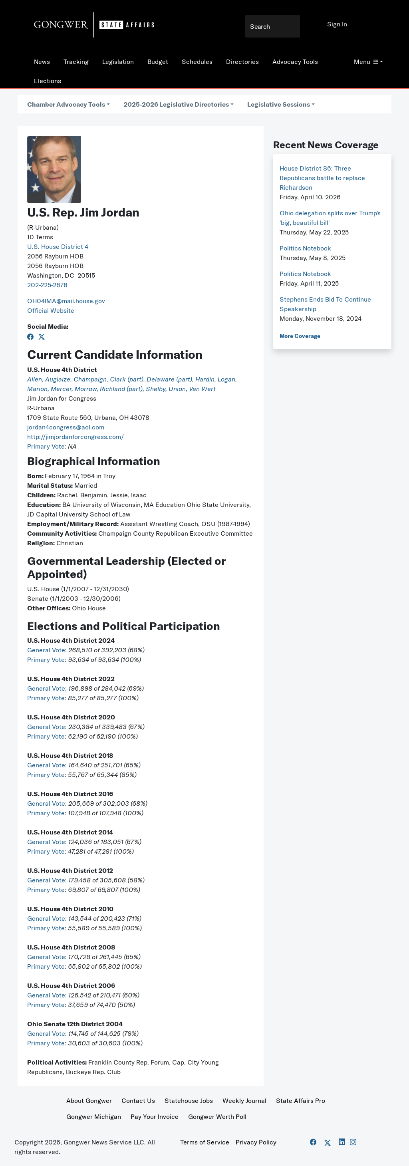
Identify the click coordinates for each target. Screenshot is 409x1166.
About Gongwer (89, 1100)
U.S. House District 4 (57, 246)
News (42, 62)
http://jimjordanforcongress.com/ (75, 437)
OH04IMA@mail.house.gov (66, 301)
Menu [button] (366, 62)
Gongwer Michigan (93, 1116)
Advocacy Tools (295, 62)
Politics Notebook (305, 248)
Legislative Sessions (278, 104)
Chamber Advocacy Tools (66, 104)
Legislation (118, 62)
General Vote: (47, 650)
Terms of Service (204, 1142)
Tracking (76, 62)
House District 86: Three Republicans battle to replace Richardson (322, 177)
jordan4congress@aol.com (65, 427)
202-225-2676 (47, 285)
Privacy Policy (256, 1142)
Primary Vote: (47, 446)
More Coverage (300, 336)
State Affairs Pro (300, 1100)
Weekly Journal (244, 1100)
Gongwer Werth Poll (217, 1116)
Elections (47, 81)
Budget (157, 62)
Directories (242, 62)
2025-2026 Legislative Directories (176, 104)
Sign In (337, 24)
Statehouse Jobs (189, 1100)
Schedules (197, 62)
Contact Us (138, 1100)
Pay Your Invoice (155, 1116)
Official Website (50, 310)
